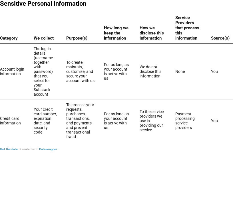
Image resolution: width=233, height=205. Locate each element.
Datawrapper (48, 149)
